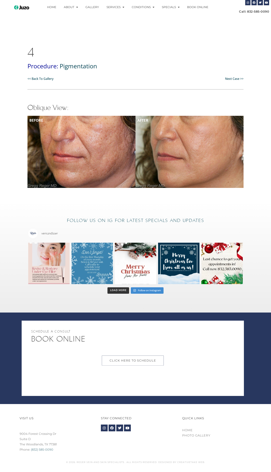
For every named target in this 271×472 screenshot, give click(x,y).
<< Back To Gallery (40, 79)
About (71, 7)
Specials (171, 7)
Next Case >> (234, 79)
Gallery (92, 7)
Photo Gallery (196, 439)
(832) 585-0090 (42, 458)
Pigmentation (78, 66)
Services (115, 7)
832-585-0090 (258, 11)
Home (51, 7)
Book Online (197, 7)
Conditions (143, 7)
